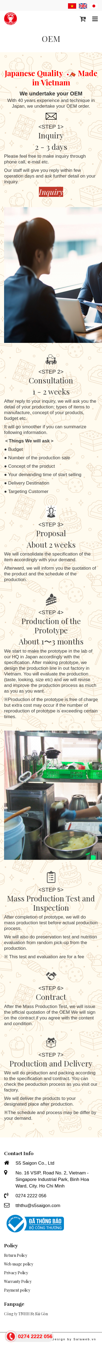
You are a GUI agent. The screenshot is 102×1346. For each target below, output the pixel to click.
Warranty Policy (18, 1281)
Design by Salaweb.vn (74, 1339)
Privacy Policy (16, 1272)
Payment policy (17, 1290)
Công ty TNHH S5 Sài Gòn (26, 1313)
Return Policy (15, 1255)
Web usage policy (18, 1264)
